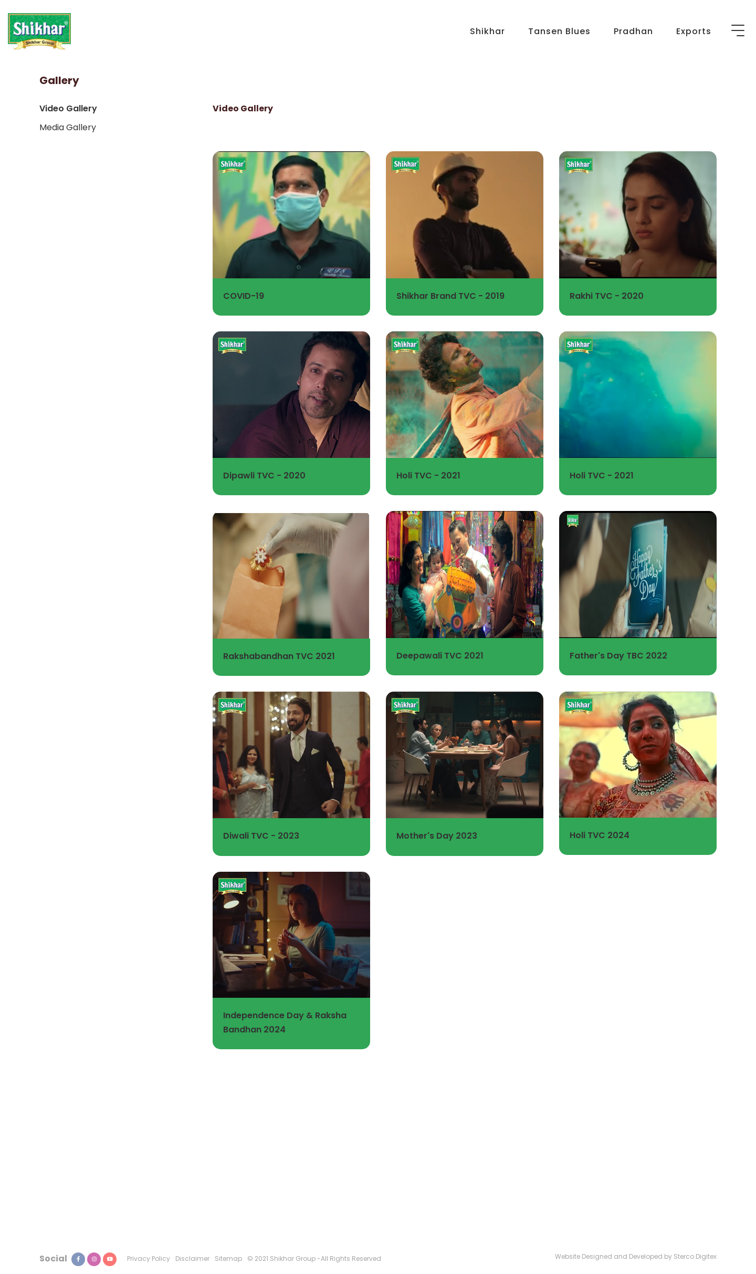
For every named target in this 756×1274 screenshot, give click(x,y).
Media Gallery (67, 127)
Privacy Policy (148, 1258)
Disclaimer (192, 1258)
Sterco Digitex (695, 1256)
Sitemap (228, 1258)
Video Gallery (68, 108)
